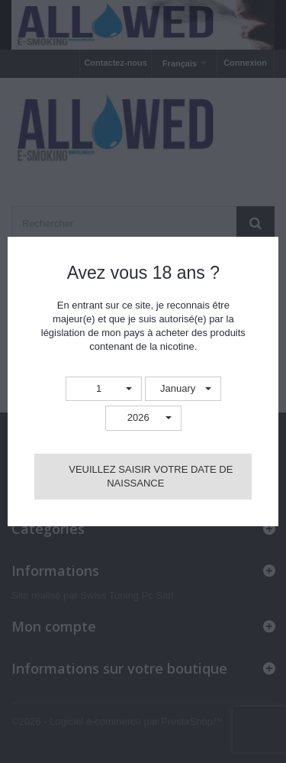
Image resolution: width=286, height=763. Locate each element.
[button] (104, 389)
